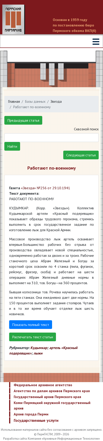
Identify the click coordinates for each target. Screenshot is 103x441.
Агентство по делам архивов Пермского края (52, 390)
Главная (14, 101)
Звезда (56, 101)
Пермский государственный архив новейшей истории (51, 20)
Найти (12, 146)
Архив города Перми (31, 414)
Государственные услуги (36, 420)
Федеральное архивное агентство (43, 385)
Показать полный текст (30, 324)
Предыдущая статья (23, 120)
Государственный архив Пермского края (47, 396)
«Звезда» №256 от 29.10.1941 (45, 188)
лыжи (38, 353)
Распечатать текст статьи (32, 337)
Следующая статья (81, 155)
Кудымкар (38, 347)
